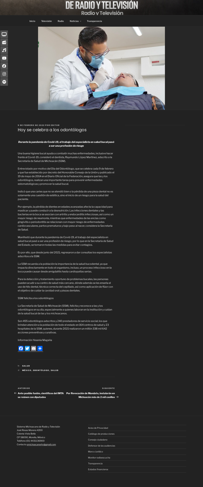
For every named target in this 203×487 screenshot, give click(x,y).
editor (55, 125)
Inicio (32, 21)
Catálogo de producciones (101, 433)
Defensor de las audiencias (101, 445)
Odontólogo (41, 370)
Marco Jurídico (95, 451)
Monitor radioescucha (99, 457)
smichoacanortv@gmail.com (41, 444)
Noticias (76, 21)
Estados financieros (98, 469)
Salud (26, 366)
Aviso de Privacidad (98, 428)
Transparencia (94, 21)
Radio (61, 21)
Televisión (46, 21)
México (27, 370)
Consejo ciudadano (97, 439)
